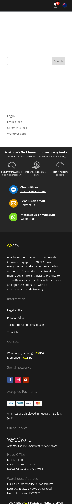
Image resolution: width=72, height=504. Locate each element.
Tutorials (13, 332)
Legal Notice (15, 310)
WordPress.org (16, 133)
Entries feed (14, 122)
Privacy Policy (15, 317)
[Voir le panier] (55, 5)
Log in (11, 116)
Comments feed (17, 128)
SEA (39, 353)
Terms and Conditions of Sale (25, 325)
